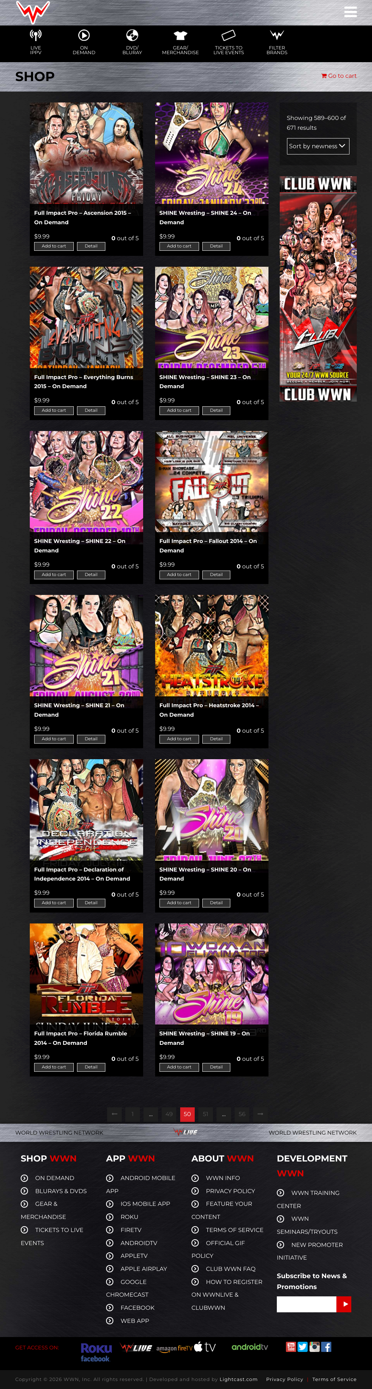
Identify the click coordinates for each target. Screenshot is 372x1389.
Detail (91, 246)
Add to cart (54, 246)
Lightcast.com (238, 1379)
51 (205, 1114)
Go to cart (339, 76)
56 (242, 1114)
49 (169, 1114)
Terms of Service (334, 1379)
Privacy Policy (284, 1379)
